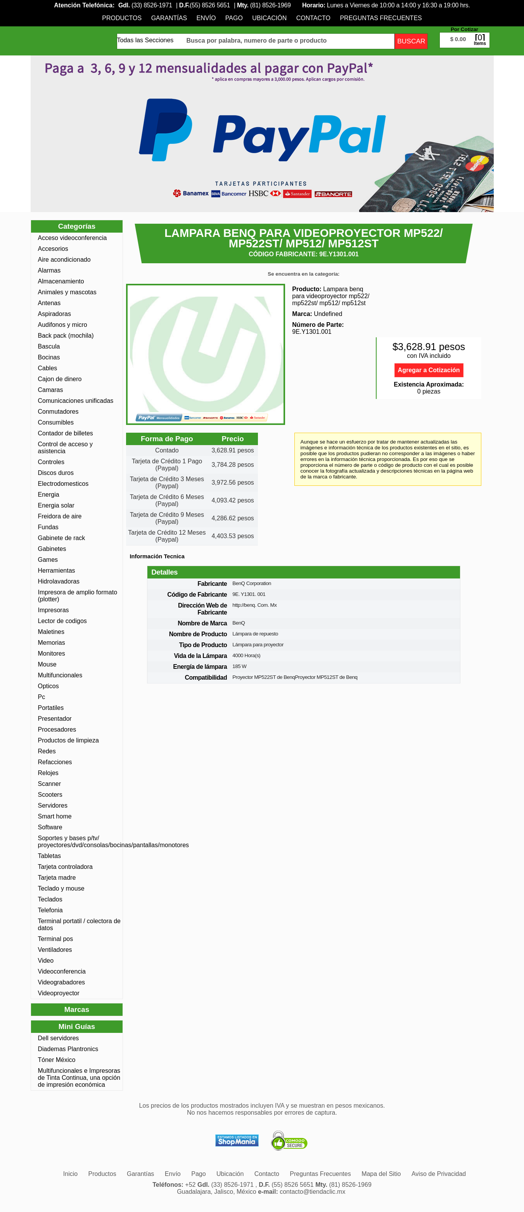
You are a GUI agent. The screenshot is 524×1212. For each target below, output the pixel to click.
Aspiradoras (54, 314)
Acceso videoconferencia (72, 238)
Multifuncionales (60, 675)
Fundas (48, 527)
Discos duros (56, 473)
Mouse (47, 664)
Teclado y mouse (61, 888)
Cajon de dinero (60, 379)
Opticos (48, 686)
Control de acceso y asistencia (65, 447)
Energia (48, 494)
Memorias (51, 642)
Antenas (49, 303)
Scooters (50, 794)
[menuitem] (122, 18)
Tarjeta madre (57, 877)
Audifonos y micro (62, 324)
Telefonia (50, 910)
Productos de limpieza (68, 740)
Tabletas (49, 856)
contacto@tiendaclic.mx (312, 1191)
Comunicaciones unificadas (76, 400)
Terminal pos (55, 939)
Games (48, 559)
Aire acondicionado (64, 259)
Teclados (50, 899)
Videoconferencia (62, 971)
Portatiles (51, 707)
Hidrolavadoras (59, 581)
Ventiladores (55, 949)
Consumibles (56, 422)
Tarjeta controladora (65, 866)
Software (50, 827)
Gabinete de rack (61, 538)
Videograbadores (61, 982)
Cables (47, 368)
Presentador (55, 718)
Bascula (49, 346)
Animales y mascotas (67, 292)
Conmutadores (58, 411)
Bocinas (49, 357)
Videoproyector (59, 993)
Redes (47, 751)
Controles (51, 462)
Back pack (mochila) (66, 335)
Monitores (51, 653)
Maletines (51, 631)
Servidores (52, 805)
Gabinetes (52, 549)
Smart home (55, 816)
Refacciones (55, 762)
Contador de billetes (65, 433)
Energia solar (56, 505)
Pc (41, 697)
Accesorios (53, 248)
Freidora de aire (60, 516)
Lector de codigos (62, 621)
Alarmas (49, 270)
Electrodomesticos (63, 483)
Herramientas (56, 570)
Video (46, 960)
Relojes (48, 773)
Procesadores (57, 729)
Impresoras (53, 610)
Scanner (49, 783)
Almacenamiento (61, 281)
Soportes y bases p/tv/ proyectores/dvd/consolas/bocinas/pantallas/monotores (79, 841)
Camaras (50, 390)
